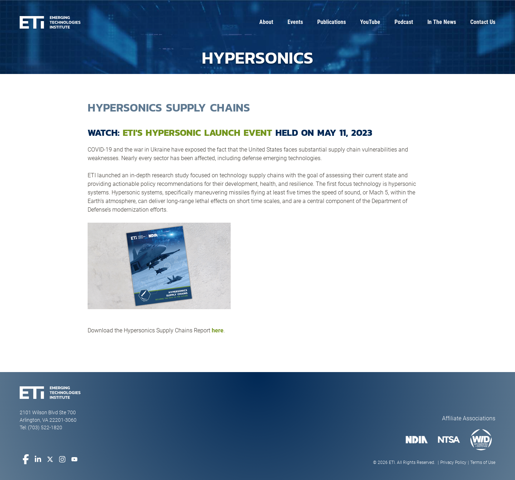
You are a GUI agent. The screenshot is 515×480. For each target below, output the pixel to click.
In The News (441, 22)
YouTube (370, 22)
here (218, 330)
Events (295, 22)
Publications (331, 22)
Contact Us (482, 22)
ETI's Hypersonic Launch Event (197, 132)
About (266, 22)
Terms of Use (482, 462)
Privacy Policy (453, 462)
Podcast (403, 22)
